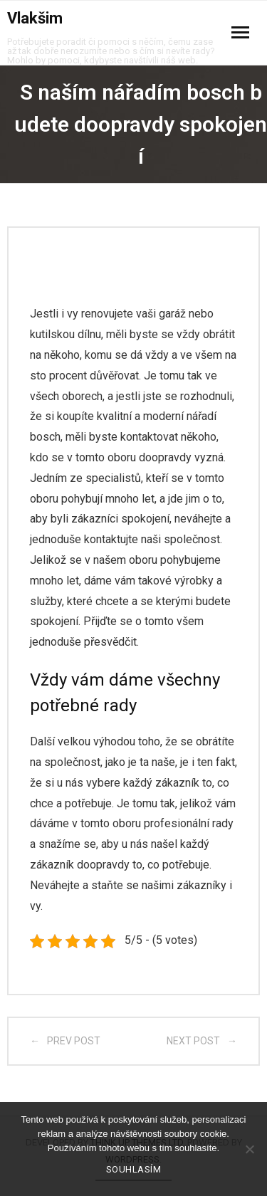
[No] (249, 1149)
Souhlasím (134, 1169)
